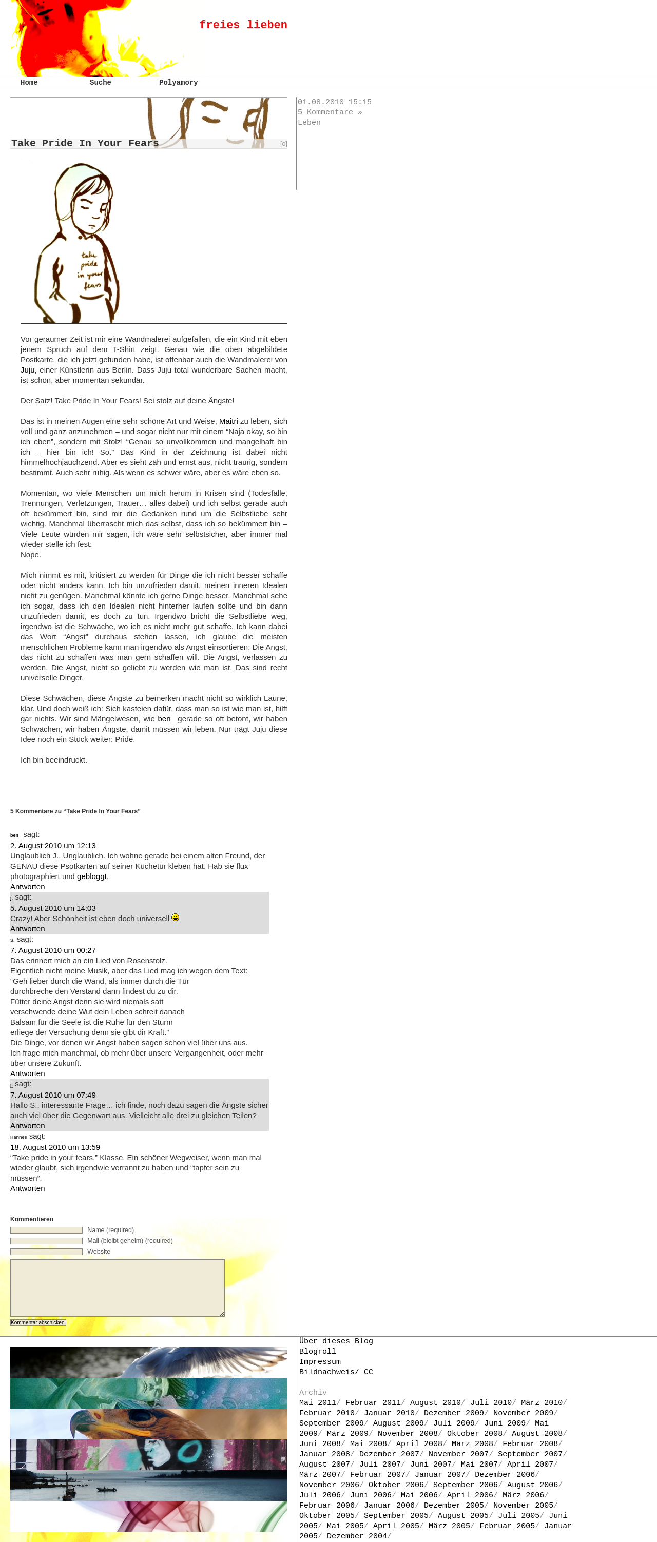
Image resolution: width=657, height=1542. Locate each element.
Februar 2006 (327, 1505)
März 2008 (472, 1444)
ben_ (166, 718)
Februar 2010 (327, 1413)
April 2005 (396, 1526)
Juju (28, 369)
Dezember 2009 (454, 1413)
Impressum (320, 1362)
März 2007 (320, 1475)
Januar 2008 (324, 1454)
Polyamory (178, 83)
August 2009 (398, 1423)
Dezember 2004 (357, 1536)
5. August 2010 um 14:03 (53, 908)
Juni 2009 (505, 1423)
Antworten (27, 886)
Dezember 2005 (454, 1505)
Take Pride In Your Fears (85, 143)
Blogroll (317, 1352)
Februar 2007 (377, 1475)
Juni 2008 (320, 1444)
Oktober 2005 (327, 1516)
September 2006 (465, 1485)
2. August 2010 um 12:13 (53, 845)
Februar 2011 (373, 1403)
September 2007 (530, 1454)
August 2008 (537, 1434)
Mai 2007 (479, 1464)
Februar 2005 (507, 1526)
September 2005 (396, 1516)
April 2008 (419, 1444)
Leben (309, 123)
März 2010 (542, 1403)
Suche (100, 83)
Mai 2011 (317, 1403)
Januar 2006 (389, 1505)
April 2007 (530, 1464)
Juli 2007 (380, 1464)
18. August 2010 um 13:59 (55, 1147)
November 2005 (523, 1505)
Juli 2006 (320, 1495)
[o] (283, 143)
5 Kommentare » (330, 112)
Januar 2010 (389, 1413)
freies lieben (243, 25)
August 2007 (324, 1464)
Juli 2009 (454, 1423)
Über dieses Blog (336, 1341)
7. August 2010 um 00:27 (53, 950)
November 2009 (523, 1413)
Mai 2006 (419, 1495)
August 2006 (532, 1485)
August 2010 (435, 1403)
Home (29, 83)
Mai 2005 (345, 1526)
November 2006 (329, 1485)
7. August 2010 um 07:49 (53, 1094)
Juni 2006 (371, 1495)
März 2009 (348, 1434)
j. (11, 898)
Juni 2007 (431, 1464)
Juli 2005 (518, 1516)
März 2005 (449, 1526)
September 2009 (331, 1423)
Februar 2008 (530, 1444)
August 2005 (463, 1516)
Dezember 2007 (389, 1454)
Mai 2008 (368, 1444)
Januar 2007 (440, 1475)
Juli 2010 (491, 1403)
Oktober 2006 (396, 1485)
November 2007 (459, 1454)
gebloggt (92, 876)
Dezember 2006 (505, 1475)
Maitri (228, 421)
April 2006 (470, 1495)
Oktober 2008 (475, 1434)
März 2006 (523, 1495)
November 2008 (408, 1434)
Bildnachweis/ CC (336, 1372)
